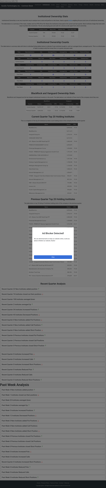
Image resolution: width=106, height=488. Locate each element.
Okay (53, 257)
